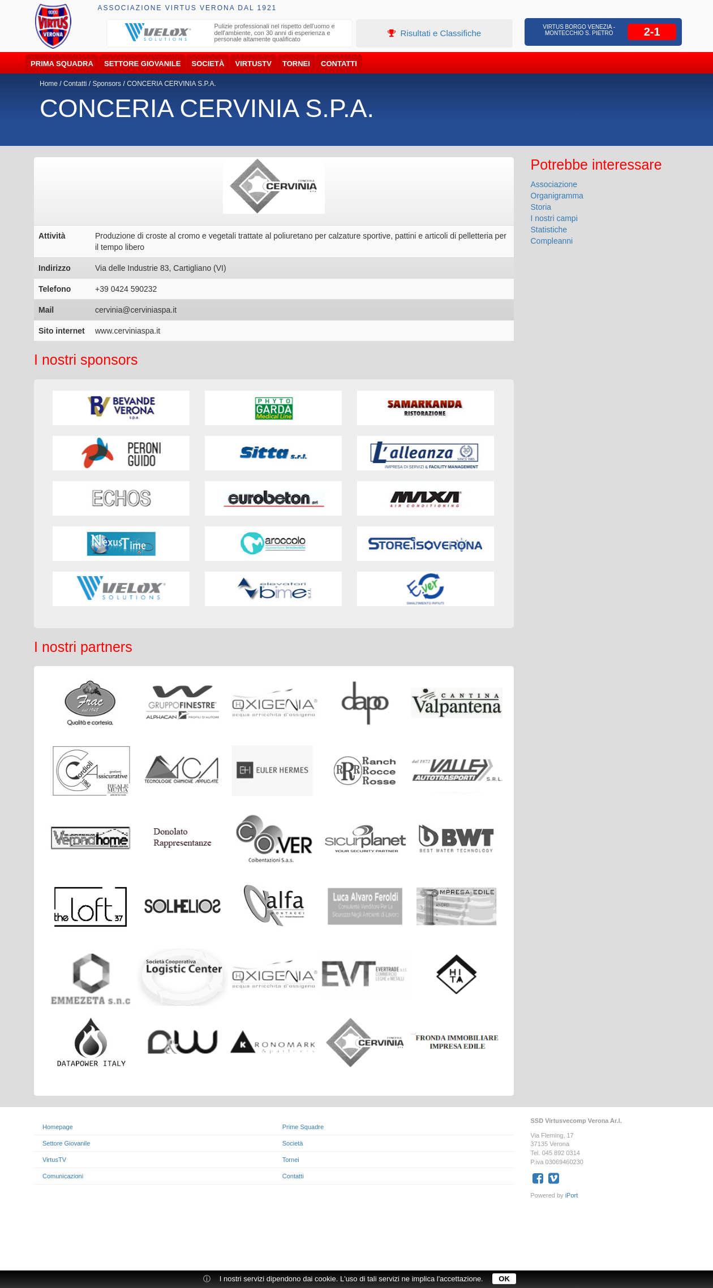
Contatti (339, 63)
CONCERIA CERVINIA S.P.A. (171, 84)
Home (49, 84)
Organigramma (557, 195)
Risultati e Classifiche (434, 33)
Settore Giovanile (142, 63)
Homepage (57, 1126)
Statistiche (549, 229)
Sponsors (106, 84)
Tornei (296, 63)
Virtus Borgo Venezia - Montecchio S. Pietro (579, 30)
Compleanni (552, 240)
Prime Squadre (303, 1126)
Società (208, 63)
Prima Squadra (62, 63)
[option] (230, 34)
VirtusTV (253, 63)
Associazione (554, 184)
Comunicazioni (62, 1176)
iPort (571, 1195)
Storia (541, 206)
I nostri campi (554, 218)
